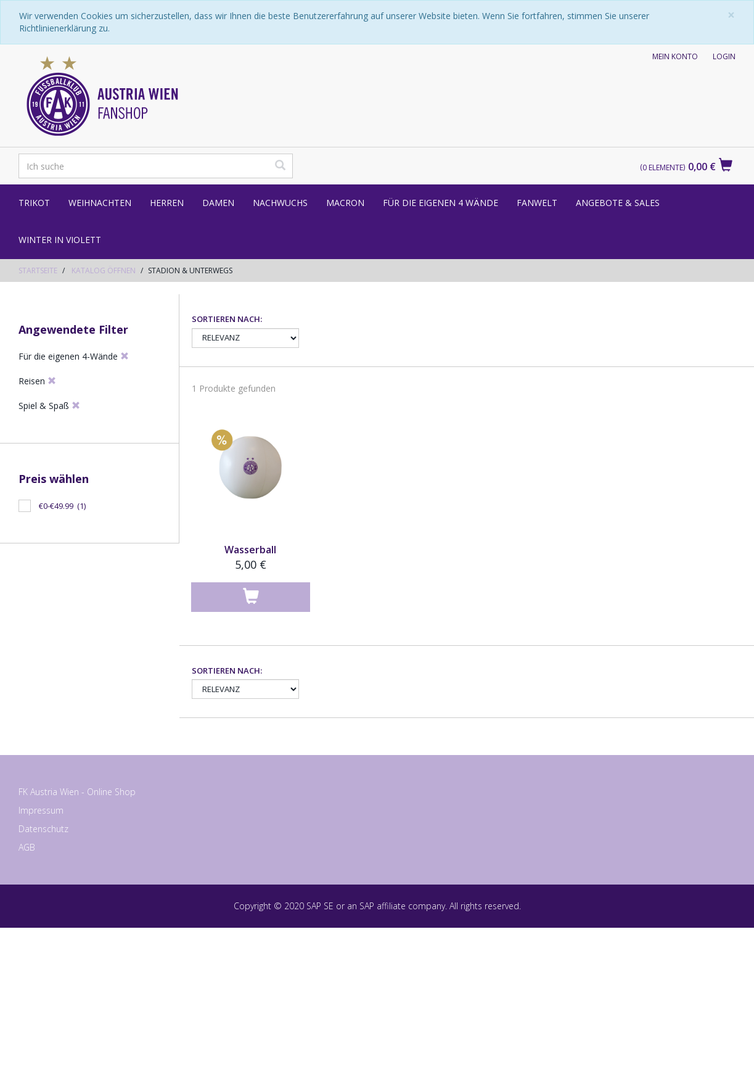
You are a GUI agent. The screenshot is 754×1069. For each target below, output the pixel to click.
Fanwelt (537, 202)
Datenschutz (43, 971)
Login (724, 56)
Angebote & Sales (618, 202)
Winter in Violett (59, 240)
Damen (218, 202)
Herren (167, 202)
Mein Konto (675, 56)
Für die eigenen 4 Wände (440, 202)
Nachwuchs (280, 202)
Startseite (37, 270)
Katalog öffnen (104, 270)
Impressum (41, 953)
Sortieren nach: (227, 461)
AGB (26, 990)
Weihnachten (99, 202)
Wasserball (250, 692)
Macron (345, 202)
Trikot (34, 202)
